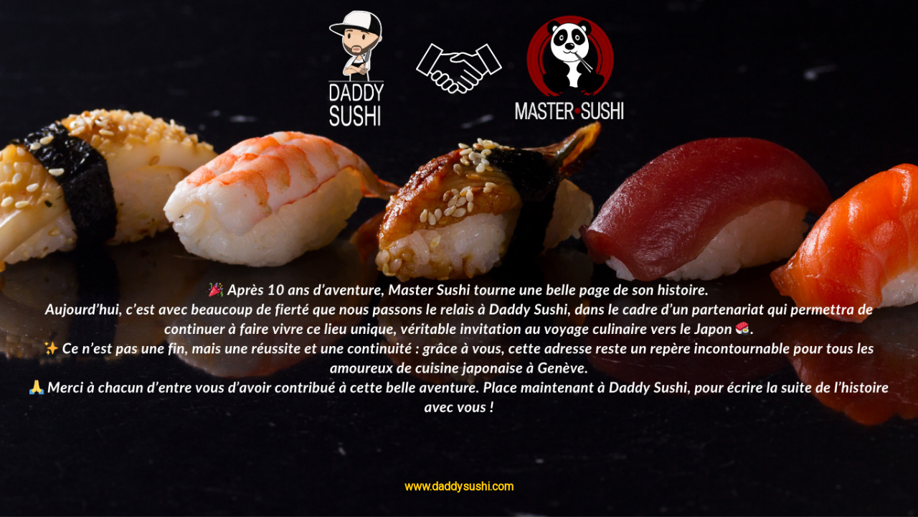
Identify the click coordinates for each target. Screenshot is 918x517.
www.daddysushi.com (459, 486)
